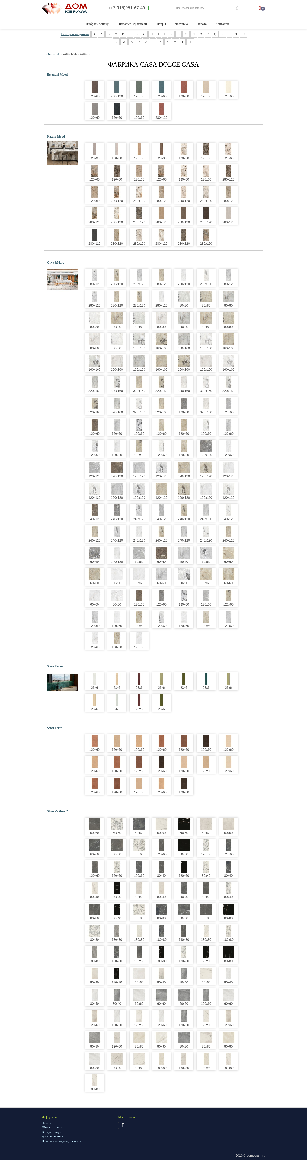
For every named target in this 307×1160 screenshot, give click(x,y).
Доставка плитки (52, 1136)
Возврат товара (51, 1132)
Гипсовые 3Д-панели (132, 24)
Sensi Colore (55, 666)
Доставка (181, 24)
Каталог (53, 53)
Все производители (75, 34)
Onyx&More (55, 262)
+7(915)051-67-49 (127, 7)
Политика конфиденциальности (61, 1141)
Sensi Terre (54, 728)
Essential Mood (57, 74)
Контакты (222, 24)
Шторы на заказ (52, 1127)
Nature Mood (56, 136)
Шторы (161, 24)
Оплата (202, 24)
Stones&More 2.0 (58, 811)
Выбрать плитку (97, 24)
